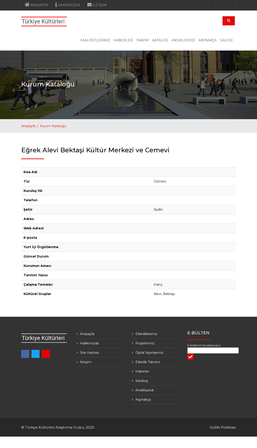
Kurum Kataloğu (53, 126)
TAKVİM (142, 40)
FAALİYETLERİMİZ (95, 40)
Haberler (142, 371)
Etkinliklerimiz (146, 334)
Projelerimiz (144, 343)
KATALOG (160, 40)
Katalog (141, 381)
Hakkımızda (89, 343)
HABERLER (123, 40)
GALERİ (226, 40)
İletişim (85, 362)
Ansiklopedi (144, 390)
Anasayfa (28, 126)
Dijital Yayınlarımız (149, 353)
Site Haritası (89, 353)
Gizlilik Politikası (223, 427)
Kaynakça (143, 399)
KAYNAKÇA (208, 40)
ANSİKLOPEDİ (183, 40)
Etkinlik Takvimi (147, 362)
